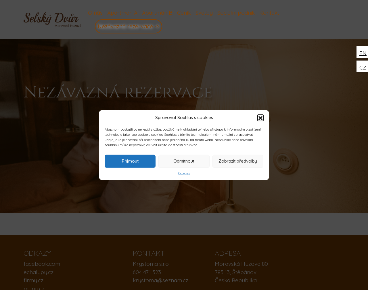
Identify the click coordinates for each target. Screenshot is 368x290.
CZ (362, 67)
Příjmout (130, 161)
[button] (260, 117)
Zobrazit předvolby (237, 161)
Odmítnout (183, 161)
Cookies (184, 173)
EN (363, 53)
